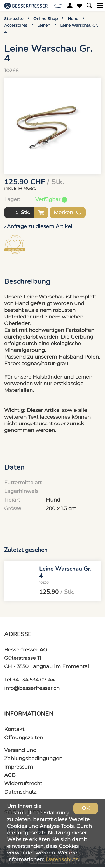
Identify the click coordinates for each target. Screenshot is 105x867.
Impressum (18, 767)
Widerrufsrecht (23, 783)
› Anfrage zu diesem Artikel (38, 226)
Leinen (43, 25)
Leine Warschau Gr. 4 (65, 572)
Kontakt (14, 729)
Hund (73, 18)
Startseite (13, 18)
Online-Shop (45, 18)
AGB (10, 775)
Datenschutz (20, 792)
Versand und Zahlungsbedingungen (33, 754)
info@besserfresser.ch (32, 688)
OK (86, 808)
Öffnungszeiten (23, 737)
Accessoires (15, 25)
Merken (67, 212)
